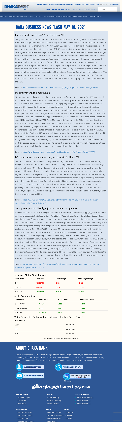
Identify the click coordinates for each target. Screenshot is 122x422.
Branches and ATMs (25, 412)
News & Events (71, 16)
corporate (29, 16)
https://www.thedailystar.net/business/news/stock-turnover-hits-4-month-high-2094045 (59, 152)
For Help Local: (69, 9)
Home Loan (22, 404)
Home (2, 16)
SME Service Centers (25, 415)
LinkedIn (69, 418)
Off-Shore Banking (54, 400)
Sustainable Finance (83, 16)
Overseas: (87, 9)
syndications (45, 16)
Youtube (69, 415)
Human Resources (96, 16)
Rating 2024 (101, 4)
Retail (13, 16)
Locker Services (53, 404)
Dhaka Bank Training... (85, 397)
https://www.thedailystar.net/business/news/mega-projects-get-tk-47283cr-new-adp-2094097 (61, 87)
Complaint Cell (23, 418)
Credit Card (22, 400)
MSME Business (20, 16)
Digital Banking (55, 16)
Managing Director (54, 412)
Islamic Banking (53, 397)
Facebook (69, 412)
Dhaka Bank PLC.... (84, 400)
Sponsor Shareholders (55, 415)
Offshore (37, 16)
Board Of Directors (54, 418)
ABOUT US (8, 16)
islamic (63, 16)
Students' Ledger (24, 397)
